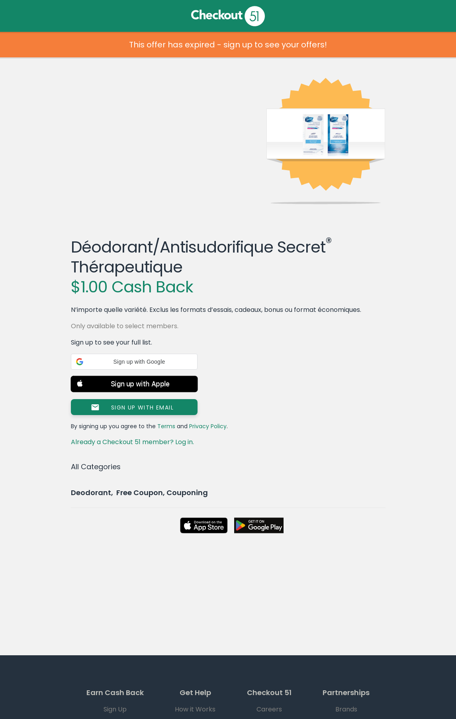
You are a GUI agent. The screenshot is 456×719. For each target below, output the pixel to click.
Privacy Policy (208, 426)
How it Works (195, 709)
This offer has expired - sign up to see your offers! (228, 44)
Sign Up (115, 709)
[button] (134, 362)
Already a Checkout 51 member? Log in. (132, 442)
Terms (166, 426)
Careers (269, 709)
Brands (346, 709)
